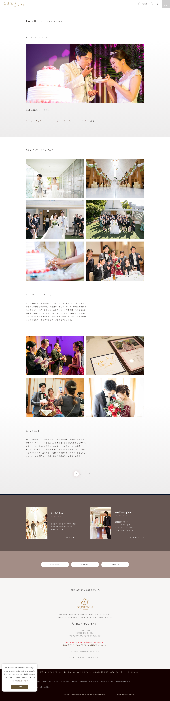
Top (27, 38)
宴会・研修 (67, 672)
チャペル (39, 121)
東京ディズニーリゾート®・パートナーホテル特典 (122, 672)
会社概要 (66, 681)
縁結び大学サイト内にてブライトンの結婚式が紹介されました (85, 645)
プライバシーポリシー (106, 681)
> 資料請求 (85, 564)
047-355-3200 (87, 623)
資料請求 (145, 4)
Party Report (35, 38)
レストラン (48, 672)
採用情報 (74, 681)
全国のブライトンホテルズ (51, 681)
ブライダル (58, 672)
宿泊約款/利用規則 (122, 681)
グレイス (67, 121)
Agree (19, 687)
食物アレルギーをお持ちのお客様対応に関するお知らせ (85, 642)
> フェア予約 (54, 564)
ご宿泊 (41, 672)
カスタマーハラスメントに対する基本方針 (37, 687)
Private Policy (23, 681)
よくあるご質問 (98, 672)
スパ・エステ (77, 672)
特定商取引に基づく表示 (88, 681)
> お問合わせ (115, 564)
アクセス (88, 672)
